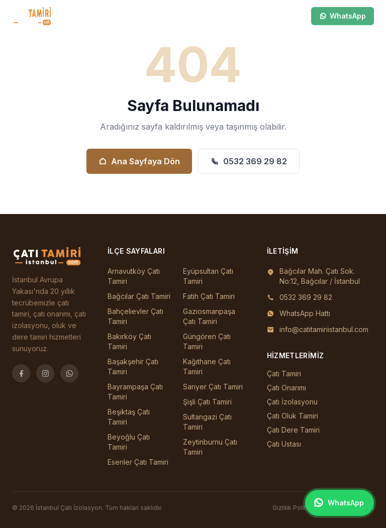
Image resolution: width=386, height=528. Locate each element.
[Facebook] (21, 373)
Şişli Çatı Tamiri (207, 401)
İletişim (211, 16)
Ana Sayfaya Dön (139, 161)
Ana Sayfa (61, 16)
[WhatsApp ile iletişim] (339, 503)
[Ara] (265, 16)
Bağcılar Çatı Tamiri (139, 296)
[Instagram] (45, 373)
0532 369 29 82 (249, 161)
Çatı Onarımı (286, 387)
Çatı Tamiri (284, 373)
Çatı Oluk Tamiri (292, 415)
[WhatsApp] (69, 373)
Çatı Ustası (284, 444)
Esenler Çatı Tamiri (138, 462)
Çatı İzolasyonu (292, 401)
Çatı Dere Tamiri (293, 430)
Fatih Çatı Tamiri (209, 296)
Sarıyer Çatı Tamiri (213, 386)
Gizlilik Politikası (296, 507)
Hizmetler (142, 16)
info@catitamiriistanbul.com (323, 329)
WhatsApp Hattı (304, 313)
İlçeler (99, 16)
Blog (179, 16)
